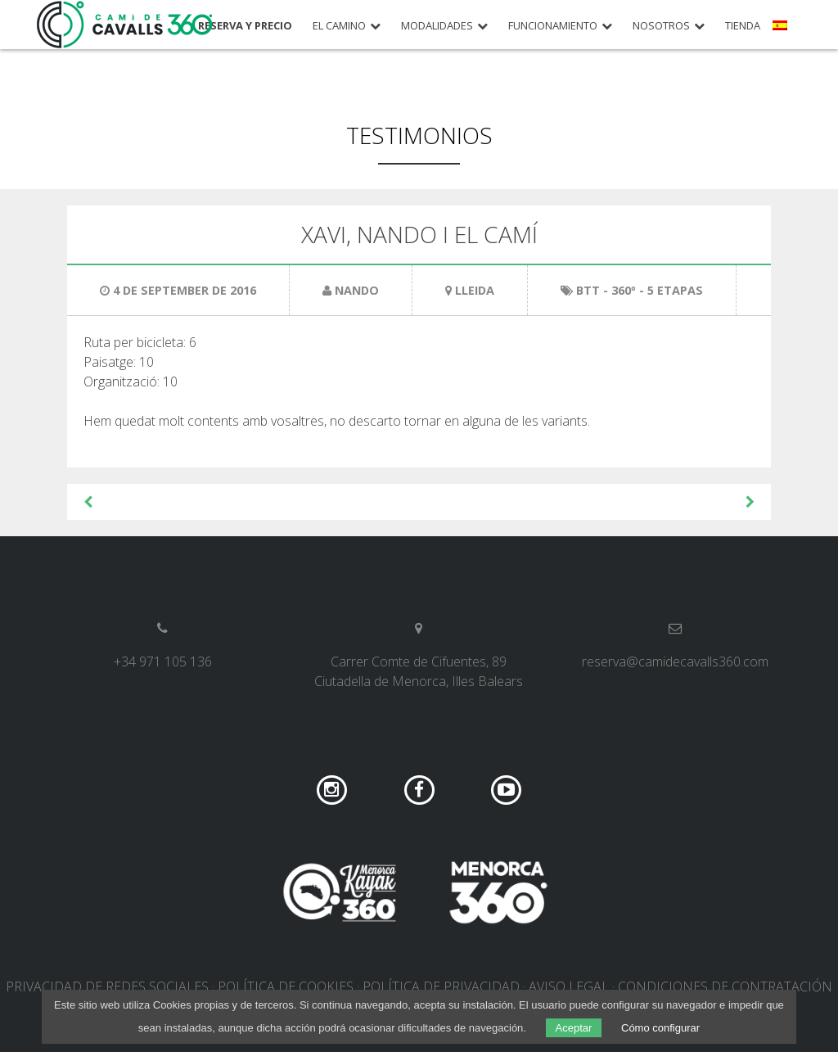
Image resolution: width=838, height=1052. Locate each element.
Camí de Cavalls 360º (125, 24)
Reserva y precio (245, 26)
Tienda (742, 26)
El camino (339, 26)
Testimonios (419, 135)
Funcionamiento (552, 26)
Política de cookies (286, 987)
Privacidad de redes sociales (107, 987)
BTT (588, 290)
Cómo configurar (660, 1028)
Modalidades (437, 26)
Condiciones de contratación (725, 987)
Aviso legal (569, 987)
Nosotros (661, 26)
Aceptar (574, 1028)
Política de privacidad (441, 987)
